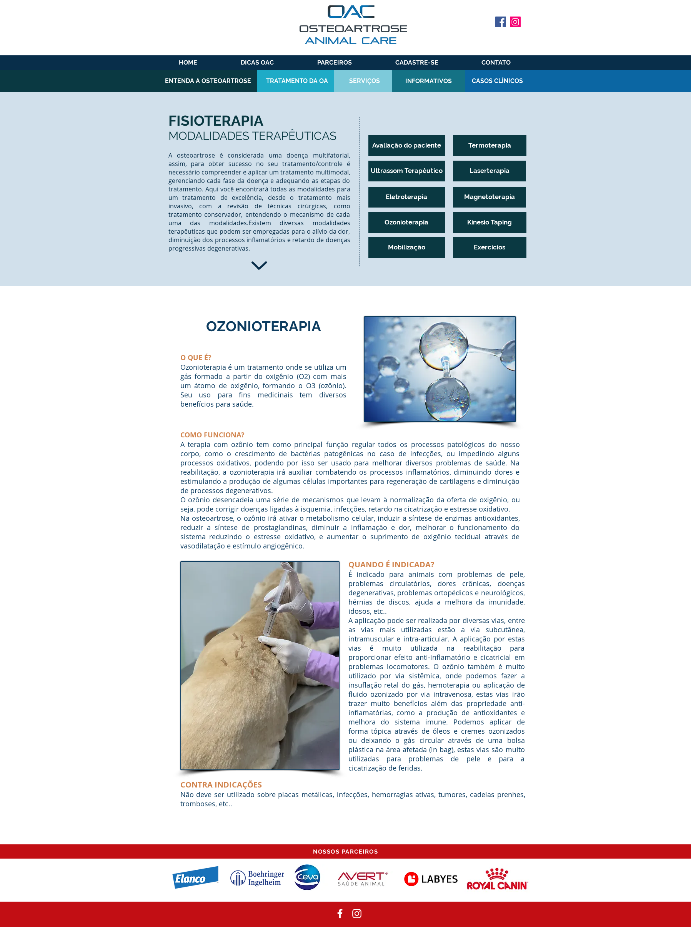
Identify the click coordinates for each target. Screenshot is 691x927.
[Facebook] (500, 22)
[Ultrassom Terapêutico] (406, 171)
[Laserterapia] (489, 171)
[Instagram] (515, 22)
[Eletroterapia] (406, 197)
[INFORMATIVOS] (428, 81)
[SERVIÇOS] (365, 81)
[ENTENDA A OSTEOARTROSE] (208, 81)
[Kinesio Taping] (489, 222)
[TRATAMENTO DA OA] (297, 81)
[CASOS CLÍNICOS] (497, 81)
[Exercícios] (489, 247)
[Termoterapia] (489, 145)
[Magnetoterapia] (489, 197)
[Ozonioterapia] (406, 222)
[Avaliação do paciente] (406, 145)
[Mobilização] (406, 247)
